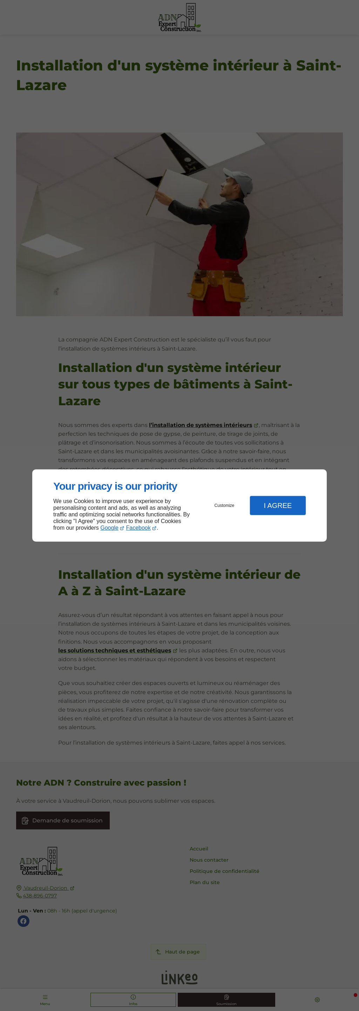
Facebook (138, 528)
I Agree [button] (278, 505)
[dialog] (179, 505)
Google (109, 528)
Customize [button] (225, 505)
